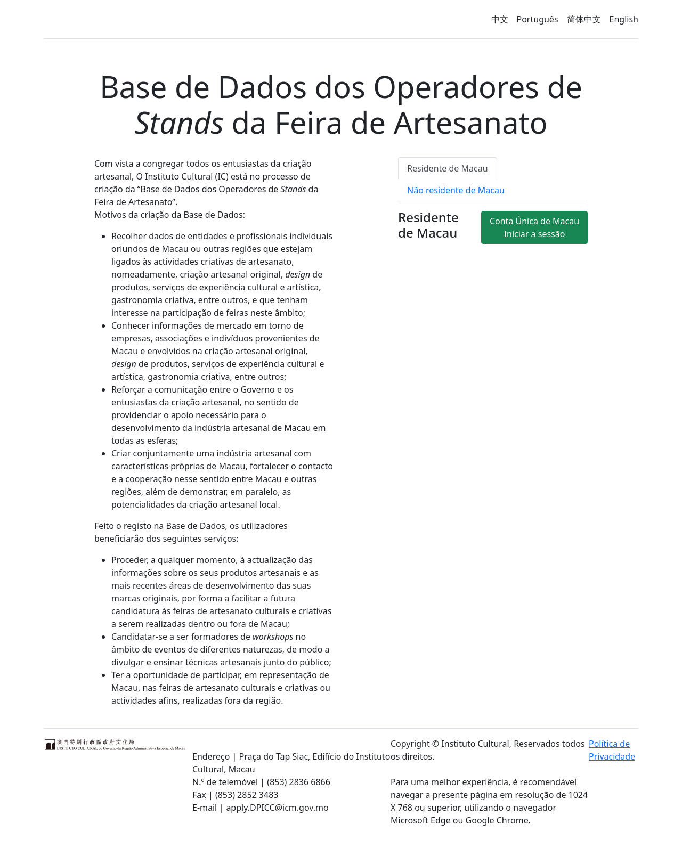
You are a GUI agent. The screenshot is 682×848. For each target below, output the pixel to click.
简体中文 (584, 19)
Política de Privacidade (612, 750)
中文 (499, 19)
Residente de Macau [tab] (447, 168)
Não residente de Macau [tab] (456, 190)
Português (537, 19)
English (624, 19)
